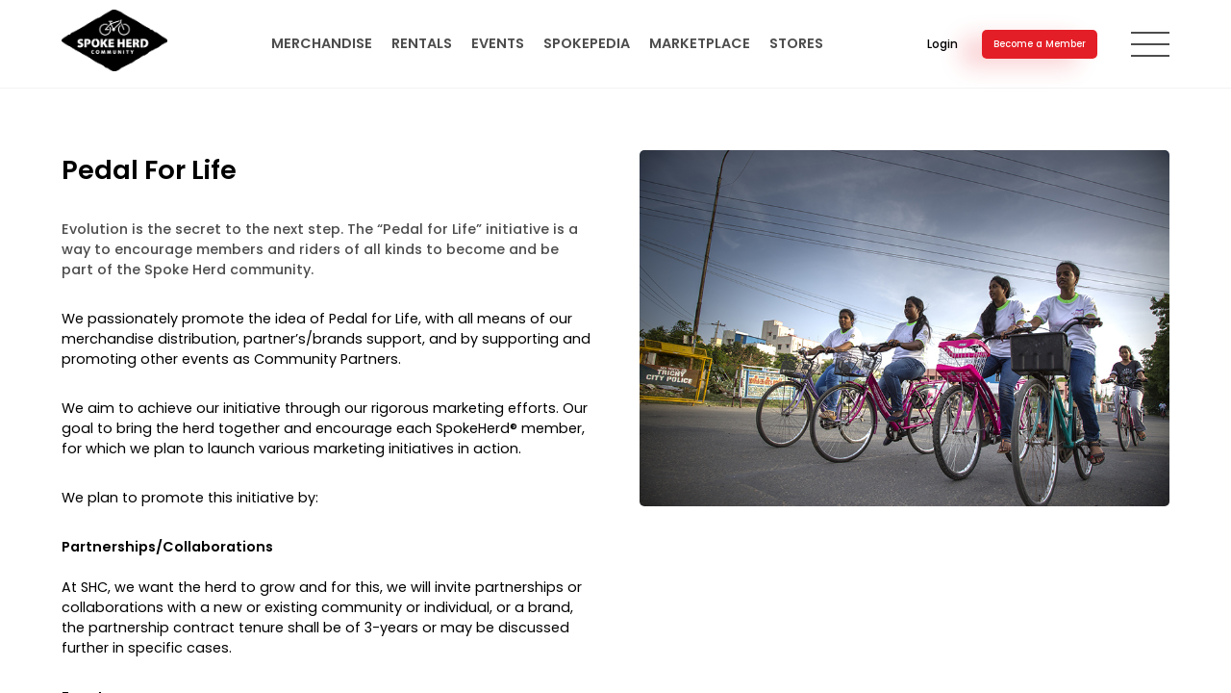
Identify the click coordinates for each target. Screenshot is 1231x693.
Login (942, 44)
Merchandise (321, 43)
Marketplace (699, 43)
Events (497, 43)
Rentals (421, 43)
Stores (796, 43)
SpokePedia (586, 43)
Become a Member (1039, 44)
